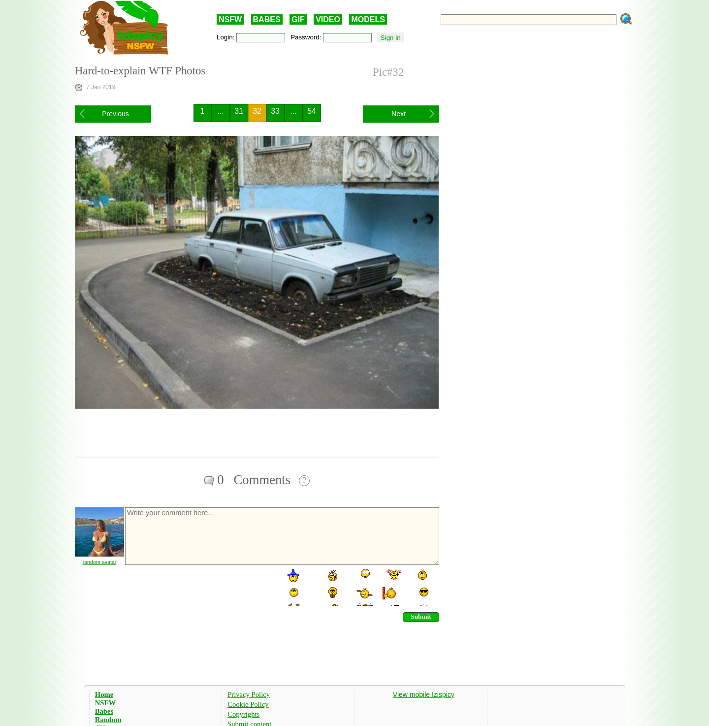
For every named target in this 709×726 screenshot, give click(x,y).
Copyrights (243, 714)
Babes (104, 711)
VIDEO (328, 19)
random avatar (100, 562)
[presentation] (199, 586)
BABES (267, 19)
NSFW (230, 19)
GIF (298, 19)
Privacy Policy (248, 694)
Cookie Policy (247, 704)
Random (108, 720)
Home (104, 694)
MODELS (368, 19)
